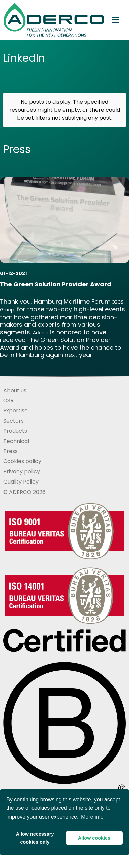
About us (14, 390)
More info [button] (92, 817)
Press (10, 451)
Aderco (40, 332)
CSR (8, 400)
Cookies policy (22, 461)
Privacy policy (21, 471)
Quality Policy (21, 482)
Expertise (15, 410)
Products (15, 431)
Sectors (13, 421)
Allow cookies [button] (94, 838)
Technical (16, 441)
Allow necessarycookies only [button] (35, 838)
